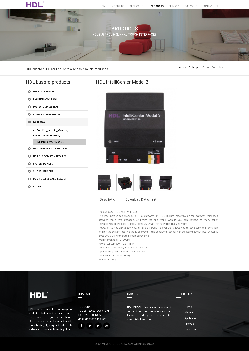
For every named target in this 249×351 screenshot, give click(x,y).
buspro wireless (70, 69)
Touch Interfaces (96, 69)
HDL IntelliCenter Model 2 (49, 141)
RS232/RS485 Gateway (46, 135)
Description (108, 199)
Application (137, 6)
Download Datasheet (140, 199)
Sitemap (188, 323)
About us (118, 6)
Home (103, 6)
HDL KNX (51, 69)
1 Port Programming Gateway (50, 130)
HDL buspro (34, 69)
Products (157, 6)
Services (174, 6)
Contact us (210, 6)
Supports (191, 6)
